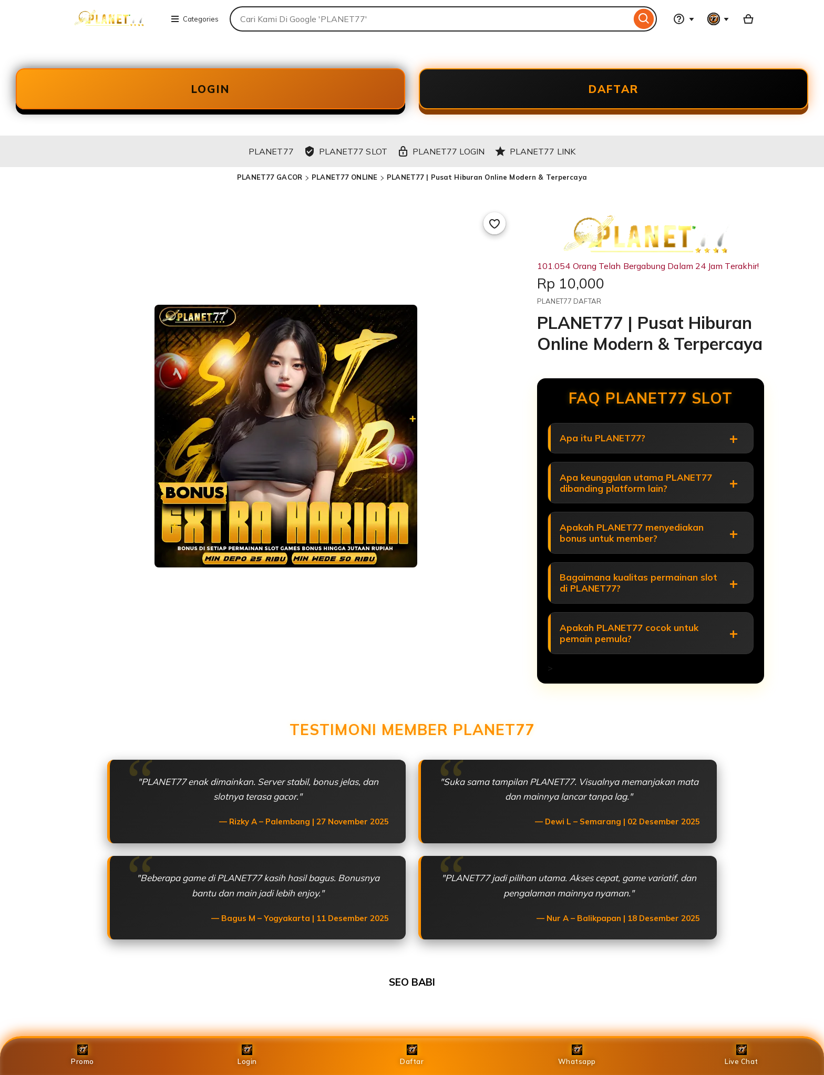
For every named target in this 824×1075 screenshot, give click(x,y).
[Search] (644, 19)
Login (247, 1055)
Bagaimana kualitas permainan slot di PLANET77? (639, 596)
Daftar (412, 1055)
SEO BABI (412, 999)
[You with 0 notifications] (718, 19)
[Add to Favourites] (494, 229)
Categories (194, 19)
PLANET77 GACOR (269, 182)
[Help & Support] (683, 19)
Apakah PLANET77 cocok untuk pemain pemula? (630, 649)
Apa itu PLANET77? (603, 444)
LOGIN (210, 91)
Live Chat (741, 1055)
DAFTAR (613, 91)
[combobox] (430, 19)
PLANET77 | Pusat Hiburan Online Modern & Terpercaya (487, 182)
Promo (82, 1055)
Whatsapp (577, 1055)
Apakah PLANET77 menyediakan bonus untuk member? (633, 544)
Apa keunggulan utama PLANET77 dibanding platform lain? (637, 491)
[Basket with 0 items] (748, 19)
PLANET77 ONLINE (344, 182)
